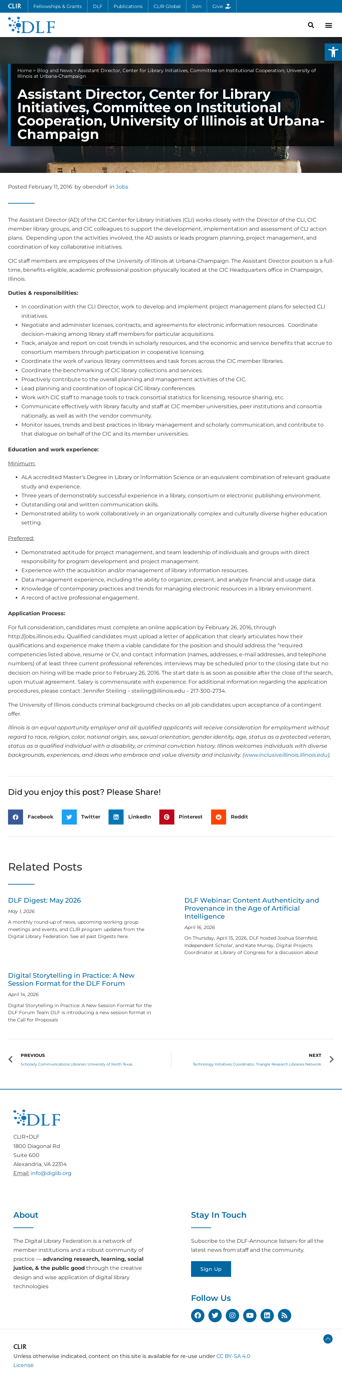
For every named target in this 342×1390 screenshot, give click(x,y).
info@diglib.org (51, 1173)
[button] (333, 52)
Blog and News (54, 70)
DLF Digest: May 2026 (44, 900)
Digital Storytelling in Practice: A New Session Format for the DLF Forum (71, 979)
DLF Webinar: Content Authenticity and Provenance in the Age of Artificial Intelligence (251, 908)
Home (24, 70)
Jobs (122, 187)
